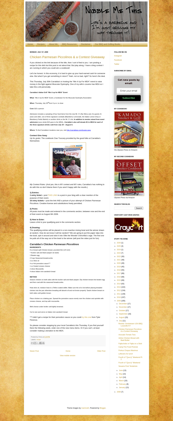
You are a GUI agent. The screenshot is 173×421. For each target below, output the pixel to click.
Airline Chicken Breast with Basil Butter (128, 339)
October (122, 311)
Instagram (118, 56)
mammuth (85, 408)
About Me (53, 44)
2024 (119, 250)
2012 (119, 290)
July (121, 321)
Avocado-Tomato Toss (127, 335)
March (121, 381)
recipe (38, 339)
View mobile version (67, 356)
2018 (119, 270)
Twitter (116, 64)
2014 (119, 284)
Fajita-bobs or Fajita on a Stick (130, 344)
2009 (119, 301)
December (123, 304)
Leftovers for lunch (125, 354)
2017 (119, 273)
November (123, 307)
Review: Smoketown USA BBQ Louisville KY (130, 325)
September (123, 314)
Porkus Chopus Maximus (128, 350)
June (121, 370)
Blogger (103, 408)
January (122, 387)
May (121, 374)
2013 (119, 287)
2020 (119, 263)
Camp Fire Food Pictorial (128, 347)
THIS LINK (52, 195)
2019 (119, 267)
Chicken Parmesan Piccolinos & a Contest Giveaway (67, 57)
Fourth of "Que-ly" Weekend (129, 363)
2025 (119, 246)
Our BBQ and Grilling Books (107, 44)
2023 (119, 253)
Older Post (101, 351)
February (122, 384)
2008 (119, 392)
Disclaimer (85, 44)
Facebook (118, 60)
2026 (119, 243)
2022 (119, 256)
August (122, 317)
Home (30, 44)
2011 (119, 294)
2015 (119, 280)
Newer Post (34, 351)
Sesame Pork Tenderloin (128, 366)
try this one (86, 317)
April (121, 377)
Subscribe (128, 98)
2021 (119, 260)
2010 (119, 297)
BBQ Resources (69, 44)
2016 (119, 277)
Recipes (41, 44)
